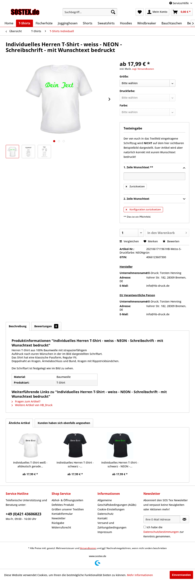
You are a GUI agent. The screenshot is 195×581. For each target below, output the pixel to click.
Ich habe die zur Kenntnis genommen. (163, 531)
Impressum (105, 532)
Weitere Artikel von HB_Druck (32, 405)
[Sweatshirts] (106, 23)
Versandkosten (88, 548)
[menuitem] (90, 12)
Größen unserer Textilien (68, 509)
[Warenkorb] (182, 12)
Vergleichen (129, 241)
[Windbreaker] (147, 23)
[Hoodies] (126, 23)
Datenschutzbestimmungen (161, 532)
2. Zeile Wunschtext (154, 199)
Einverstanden (181, 575)
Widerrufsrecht (61, 527)
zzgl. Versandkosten (143, 68)
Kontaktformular (62, 514)
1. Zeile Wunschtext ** (154, 167)
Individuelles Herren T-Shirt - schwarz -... (75, 464)
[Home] (9, 23)
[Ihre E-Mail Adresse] (161, 519)
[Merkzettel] (140, 12)
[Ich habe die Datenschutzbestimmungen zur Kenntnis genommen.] (144, 527)
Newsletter (59, 518)
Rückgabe (58, 523)
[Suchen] (113, 12)
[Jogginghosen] (67, 23)
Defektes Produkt (63, 505)
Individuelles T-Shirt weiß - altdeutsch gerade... (30, 464)
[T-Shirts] (24, 23)
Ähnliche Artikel (19, 423)
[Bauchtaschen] (172, 23)
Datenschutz (105, 514)
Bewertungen (46, 326)
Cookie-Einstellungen (111, 509)
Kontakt (102, 518)
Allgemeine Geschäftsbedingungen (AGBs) (117, 502)
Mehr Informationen (140, 575)
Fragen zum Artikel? (26, 401)
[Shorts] (87, 23)
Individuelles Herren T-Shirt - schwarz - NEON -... (119, 464)
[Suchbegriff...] (90, 12)
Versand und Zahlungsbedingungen (112, 525)
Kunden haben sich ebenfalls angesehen (64, 423)
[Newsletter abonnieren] (184, 519)
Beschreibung (17, 326)
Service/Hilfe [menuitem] (179, 3)
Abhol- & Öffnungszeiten (67, 500)
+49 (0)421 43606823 (23, 514)
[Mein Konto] (157, 12)
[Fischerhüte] (44, 23)
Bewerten (171, 241)
